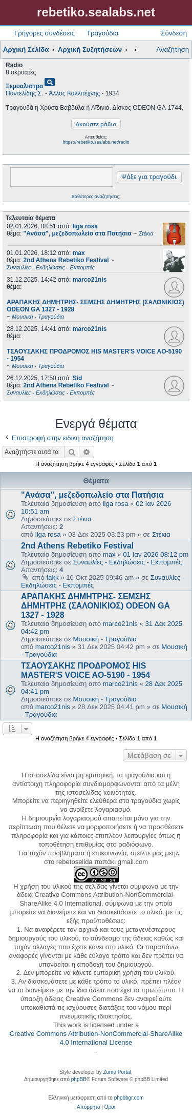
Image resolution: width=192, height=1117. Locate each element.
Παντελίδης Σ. (25, 93)
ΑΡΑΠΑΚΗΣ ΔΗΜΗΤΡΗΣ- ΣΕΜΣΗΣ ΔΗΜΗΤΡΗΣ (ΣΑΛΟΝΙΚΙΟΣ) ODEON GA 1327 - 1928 (95, 605)
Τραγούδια (102, 33)
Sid (77, 378)
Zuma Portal (117, 1072)
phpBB (79, 1079)
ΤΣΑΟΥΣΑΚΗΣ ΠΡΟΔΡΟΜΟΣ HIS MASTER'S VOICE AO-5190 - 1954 (85, 670)
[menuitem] (88, 1107)
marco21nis (90, 279)
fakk (52, 577)
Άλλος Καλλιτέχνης (74, 93)
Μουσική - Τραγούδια (105, 639)
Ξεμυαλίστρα (25, 86)
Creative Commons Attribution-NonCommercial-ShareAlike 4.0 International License (96, 1038)
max (79, 253)
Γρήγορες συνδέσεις (44, 33)
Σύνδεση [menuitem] (174, 33)
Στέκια (82, 519)
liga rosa (85, 226)
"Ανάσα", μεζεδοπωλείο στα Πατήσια (92, 495)
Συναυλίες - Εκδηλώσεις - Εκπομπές (127, 562)
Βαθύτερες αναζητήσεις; (96, 196)
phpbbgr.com (129, 1098)
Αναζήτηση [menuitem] (172, 49)
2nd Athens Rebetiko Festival (77, 545)
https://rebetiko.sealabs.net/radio (95, 142)
